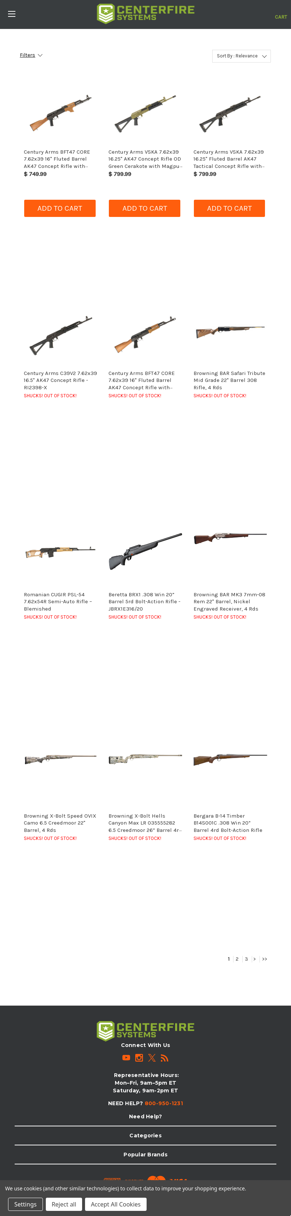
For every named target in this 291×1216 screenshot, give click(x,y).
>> (264, 959)
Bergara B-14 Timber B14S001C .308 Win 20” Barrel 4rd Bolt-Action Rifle (228, 822)
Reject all (64, 1204)
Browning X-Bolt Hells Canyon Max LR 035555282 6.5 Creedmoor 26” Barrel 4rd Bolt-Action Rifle (145, 826)
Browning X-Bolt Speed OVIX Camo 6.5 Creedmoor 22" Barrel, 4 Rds (60, 822)
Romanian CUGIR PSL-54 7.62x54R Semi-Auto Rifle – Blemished (58, 601)
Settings (25, 1204)
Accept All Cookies (116, 1204)
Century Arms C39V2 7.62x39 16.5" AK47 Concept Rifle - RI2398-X (60, 380)
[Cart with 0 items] (281, 13)
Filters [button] (27, 55)
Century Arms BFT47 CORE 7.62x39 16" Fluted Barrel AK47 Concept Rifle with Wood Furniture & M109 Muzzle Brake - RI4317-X (141, 387)
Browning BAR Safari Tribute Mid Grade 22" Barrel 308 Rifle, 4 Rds (229, 380)
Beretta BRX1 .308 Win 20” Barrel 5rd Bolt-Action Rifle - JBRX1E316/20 (144, 601)
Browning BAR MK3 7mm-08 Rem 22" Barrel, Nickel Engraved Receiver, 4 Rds (229, 601)
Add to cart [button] (59, 208)
